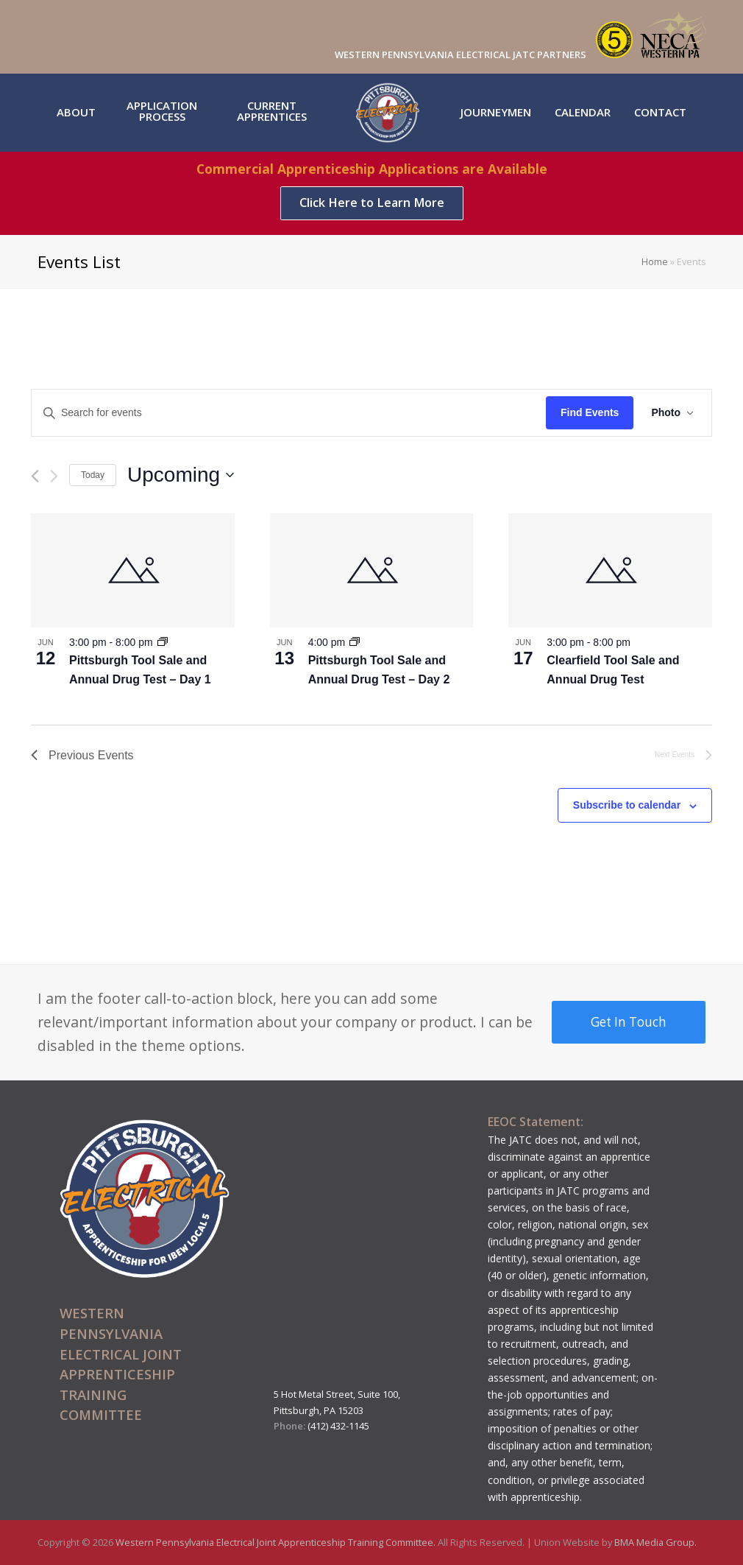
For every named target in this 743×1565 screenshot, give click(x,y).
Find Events (590, 412)
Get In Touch (628, 1021)
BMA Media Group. (655, 1542)
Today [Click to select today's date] (92, 475)
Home (654, 262)
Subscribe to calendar (626, 805)
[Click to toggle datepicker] (180, 475)
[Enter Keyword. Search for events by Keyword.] (289, 413)
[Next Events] (54, 476)
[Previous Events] (35, 476)
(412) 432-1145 (338, 1425)
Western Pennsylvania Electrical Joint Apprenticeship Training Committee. (276, 1542)
